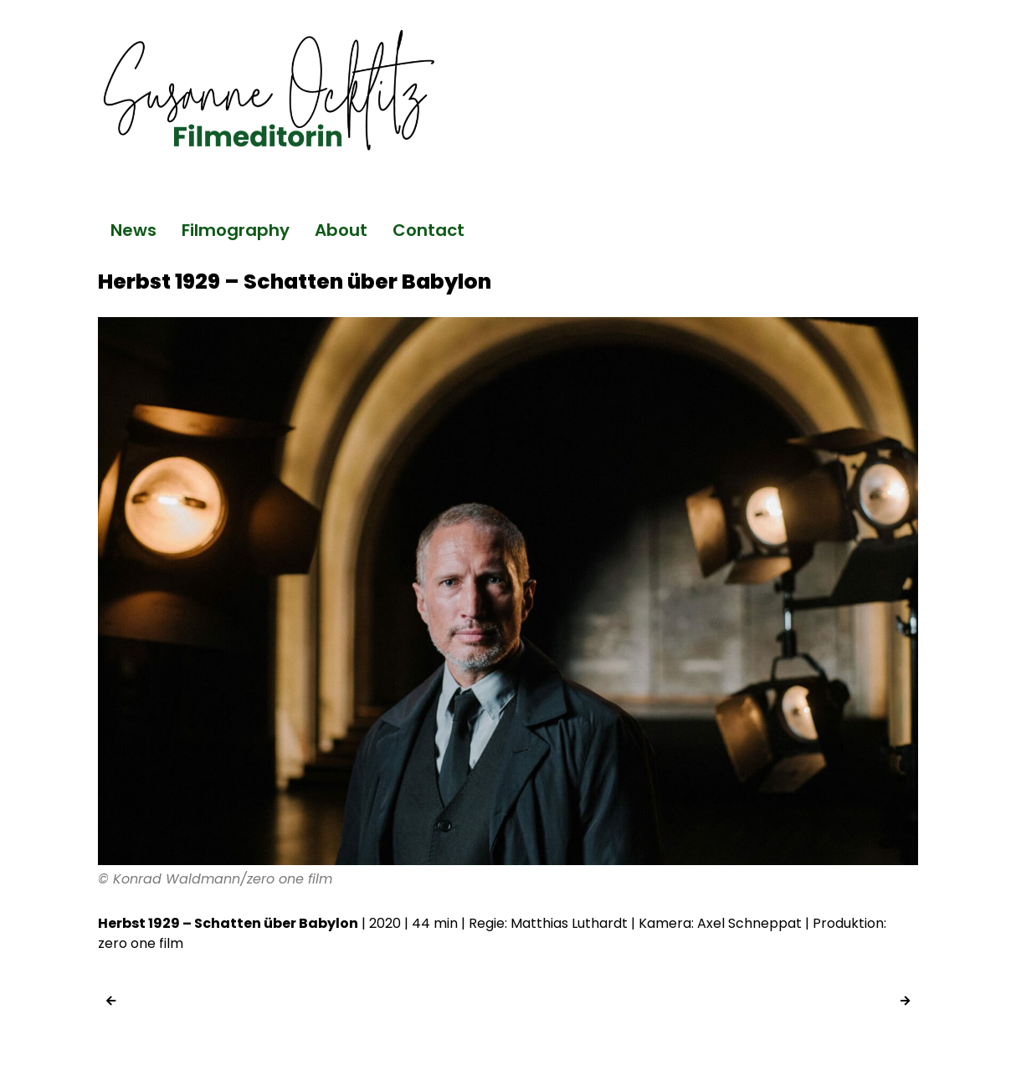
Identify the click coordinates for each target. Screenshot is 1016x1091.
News (133, 230)
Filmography (236, 230)
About (341, 230)
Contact (428, 230)
